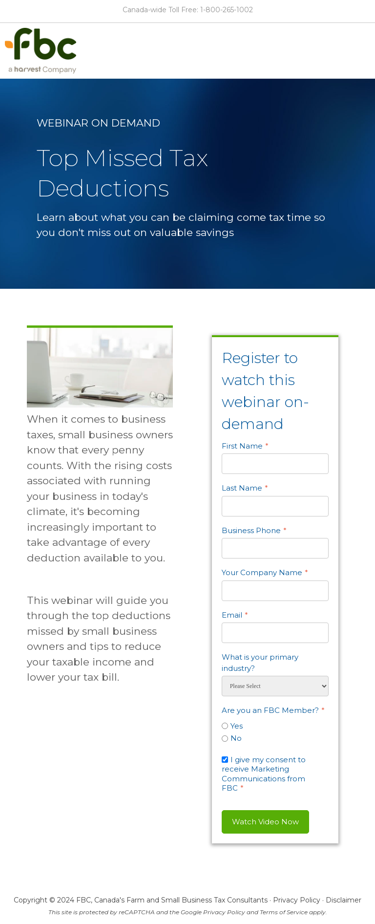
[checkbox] (275, 730)
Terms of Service (284, 912)
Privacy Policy (296, 900)
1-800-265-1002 (226, 9)
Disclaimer (343, 900)
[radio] (275, 726)
